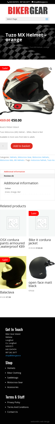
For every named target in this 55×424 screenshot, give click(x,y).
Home (8, 47)
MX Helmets (23, 47)
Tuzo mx (50, 160)
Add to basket (21, 146)
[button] (51, 68)
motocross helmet (38, 160)
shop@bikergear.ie (13, 355)
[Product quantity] (4, 146)
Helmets (15, 47)
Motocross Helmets (40, 157)
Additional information (14, 171)
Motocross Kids (6, 160)
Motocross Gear (24, 157)
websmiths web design (40, 421)
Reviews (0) (9, 176)
